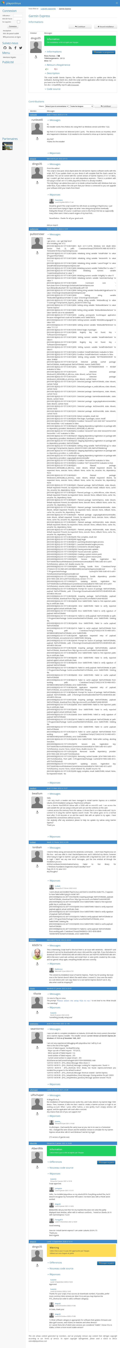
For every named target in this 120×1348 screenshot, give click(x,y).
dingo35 (36, 38)
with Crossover (73, 85)
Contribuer (80, 26)
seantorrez (34, 1024)
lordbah (33, 842)
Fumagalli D (59, 1220)
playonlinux (11, 3)
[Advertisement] (12, 100)
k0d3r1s (33, 940)
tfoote (32, 988)
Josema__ (58, 1121)
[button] (117, 3)
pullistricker (34, 229)
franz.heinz (59, 200)
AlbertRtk (33, 1143)
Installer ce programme (104, 52)
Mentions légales (9, 57)
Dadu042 (53, 1013)
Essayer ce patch (106, 1162)
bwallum (33, 788)
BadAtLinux (59, 969)
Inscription (7, 30)
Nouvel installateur (106, 26)
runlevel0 (33, 115)
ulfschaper (34, 1090)
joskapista (58, 1188)
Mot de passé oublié (11, 33)
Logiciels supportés (48, 9)
